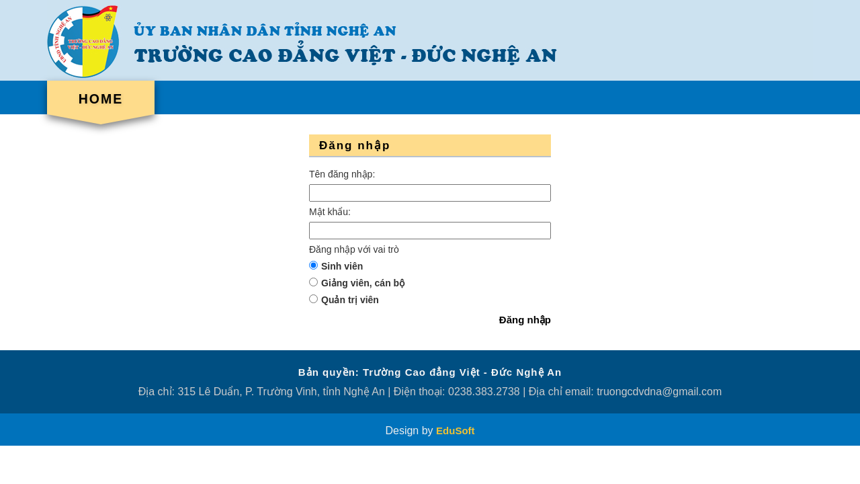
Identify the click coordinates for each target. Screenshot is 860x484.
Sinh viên (342, 266)
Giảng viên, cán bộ (362, 283)
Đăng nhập (525, 319)
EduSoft (455, 430)
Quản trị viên (350, 299)
